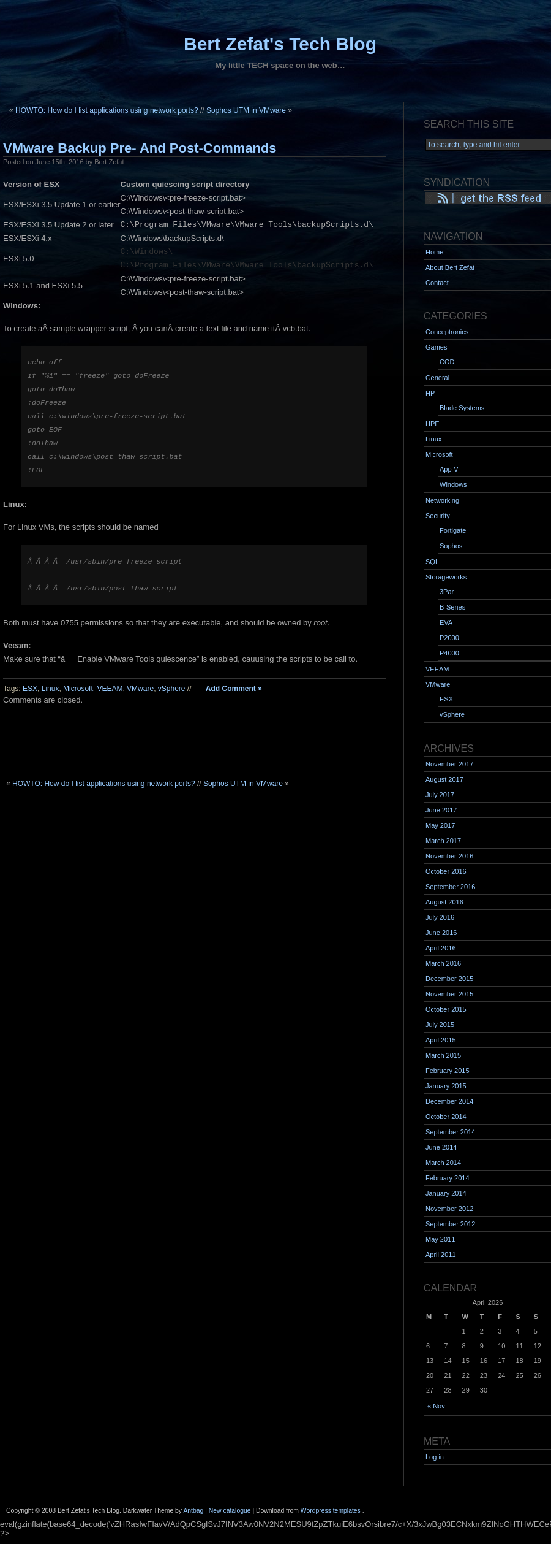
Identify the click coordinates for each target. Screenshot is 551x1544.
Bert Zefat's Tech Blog (280, 44)
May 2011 (440, 1239)
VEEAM (109, 688)
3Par (447, 591)
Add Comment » (234, 688)
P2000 (449, 637)
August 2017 (444, 779)
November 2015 (449, 994)
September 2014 (450, 1132)
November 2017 (449, 764)
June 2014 (441, 1147)
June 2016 (441, 932)
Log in (434, 1457)
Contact (437, 282)
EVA (446, 622)
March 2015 (443, 1055)
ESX (30, 688)
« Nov (436, 1406)
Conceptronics (446, 331)
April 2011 (440, 1254)
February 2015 (447, 1070)
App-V (449, 469)
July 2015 (439, 1024)
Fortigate (453, 530)
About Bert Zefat (449, 267)
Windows (453, 484)
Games (436, 347)
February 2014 (447, 1178)
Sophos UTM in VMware (246, 110)
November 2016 (449, 856)
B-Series (452, 607)
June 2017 (441, 810)
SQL (432, 561)
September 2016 (450, 886)
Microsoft (78, 688)
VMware (140, 688)
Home (434, 252)
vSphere (172, 688)
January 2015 (446, 1086)
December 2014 (449, 1101)
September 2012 (450, 1224)
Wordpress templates (331, 1510)
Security (437, 515)
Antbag (193, 1510)
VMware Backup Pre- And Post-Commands (140, 148)
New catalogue (230, 1510)
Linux (50, 688)
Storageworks (446, 577)
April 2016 (440, 948)
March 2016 (443, 963)
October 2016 (446, 871)
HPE (432, 423)
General (437, 377)
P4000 (449, 653)
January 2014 (446, 1193)
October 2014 (446, 1116)
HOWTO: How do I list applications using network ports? (106, 110)
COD (447, 361)
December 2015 (449, 978)
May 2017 (440, 825)
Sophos (451, 545)
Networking (442, 500)
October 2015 (446, 1009)
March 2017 (443, 840)
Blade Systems (462, 407)
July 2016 (439, 917)
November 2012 (449, 1208)
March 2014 (443, 1162)
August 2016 (444, 902)
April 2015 (440, 1040)
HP (430, 393)
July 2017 (439, 794)
